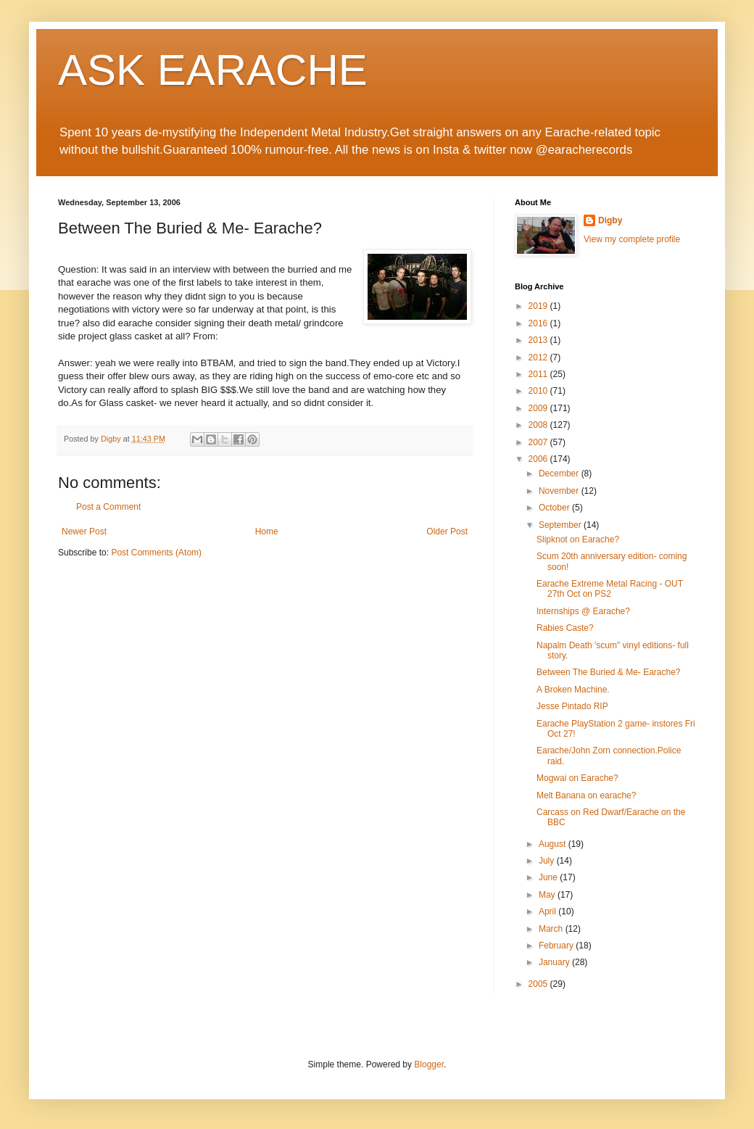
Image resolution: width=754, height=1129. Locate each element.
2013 (539, 340)
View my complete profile (632, 239)
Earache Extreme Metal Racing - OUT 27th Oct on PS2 (609, 589)
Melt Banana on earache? (586, 795)
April (548, 911)
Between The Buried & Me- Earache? (608, 672)
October (555, 508)
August (553, 844)
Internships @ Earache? (583, 611)
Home (266, 531)
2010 (539, 391)
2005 (539, 984)
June (549, 877)
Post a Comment (108, 507)
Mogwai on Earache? (577, 778)
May (548, 895)
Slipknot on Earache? (577, 539)
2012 (539, 357)
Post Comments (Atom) (156, 552)
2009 (539, 408)
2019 (539, 306)
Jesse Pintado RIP (572, 706)
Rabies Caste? (565, 628)
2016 (539, 323)
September (561, 525)
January (555, 962)
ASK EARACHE (213, 70)
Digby (610, 220)
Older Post (447, 531)
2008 (539, 425)
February (557, 945)
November (560, 491)
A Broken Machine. (573, 690)
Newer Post (84, 531)
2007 (539, 442)
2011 (539, 374)
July (548, 861)
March (552, 929)
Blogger (429, 1064)
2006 (539, 459)
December (560, 473)
